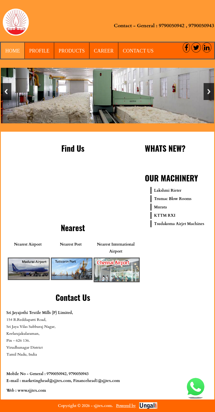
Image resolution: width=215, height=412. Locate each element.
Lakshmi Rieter (167, 190)
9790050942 (171, 25)
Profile (39, 51)
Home (12, 51)
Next (209, 91)
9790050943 (201, 25)
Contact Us (138, 51)
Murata (160, 207)
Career (104, 51)
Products (72, 51)
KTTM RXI (165, 215)
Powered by (126, 405)
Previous (6, 91)
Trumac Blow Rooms (173, 198)
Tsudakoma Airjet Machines (179, 223)
